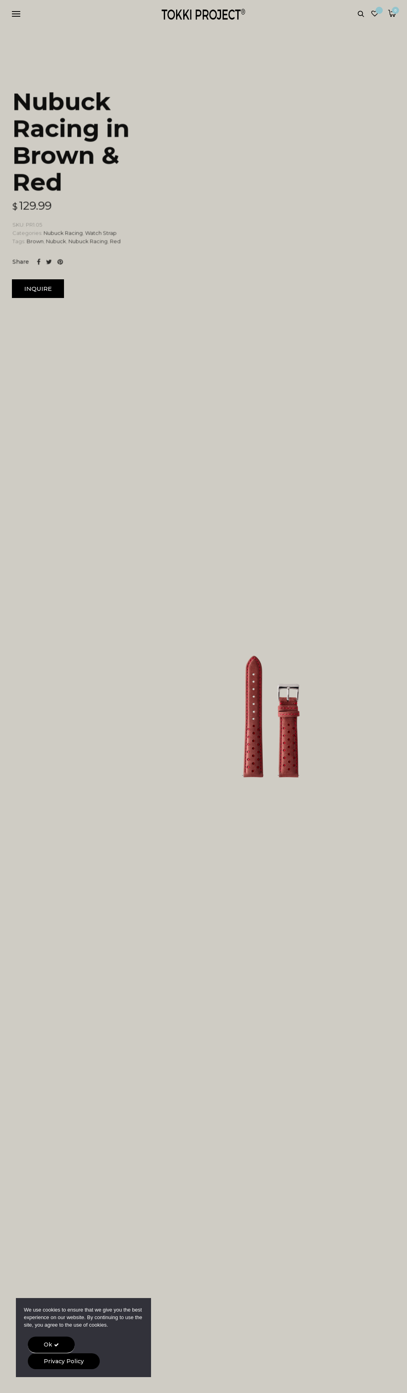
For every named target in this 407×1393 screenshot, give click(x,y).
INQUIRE (38, 288)
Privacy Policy (64, 1361)
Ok (48, 1344)
